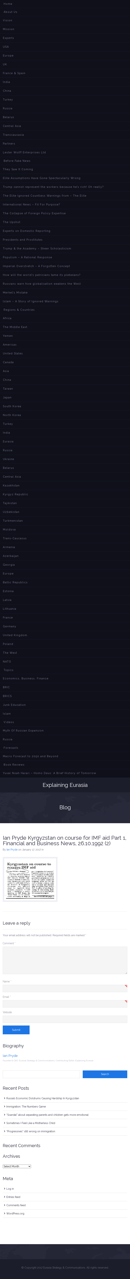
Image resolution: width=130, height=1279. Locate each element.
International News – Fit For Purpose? (31, 204)
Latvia (7, 600)
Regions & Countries (19, 309)
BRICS (7, 696)
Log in (10, 1188)
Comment (9, 943)
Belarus (8, 117)
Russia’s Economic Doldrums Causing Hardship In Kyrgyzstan (42, 1098)
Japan (7, 397)
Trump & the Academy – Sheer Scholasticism (37, 248)
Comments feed (16, 1205)
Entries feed (13, 1197)
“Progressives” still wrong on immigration (30, 1131)
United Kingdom (15, 635)
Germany (9, 626)
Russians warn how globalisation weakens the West (42, 283)
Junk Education (14, 704)
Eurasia (8, 441)
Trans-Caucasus (15, 538)
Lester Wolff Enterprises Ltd (24, 152)
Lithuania (9, 608)
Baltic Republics (15, 582)
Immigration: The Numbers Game (26, 1106)
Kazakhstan (11, 485)
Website (7, 1012)
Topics (9, 670)
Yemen (8, 335)
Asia (6, 371)
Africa (7, 318)
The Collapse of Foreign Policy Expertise (34, 213)
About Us (11, 11)
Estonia (8, 591)
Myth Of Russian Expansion (23, 730)
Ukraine (8, 459)
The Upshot (11, 222)
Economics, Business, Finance (26, 678)
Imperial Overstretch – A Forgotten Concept (36, 266)
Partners (9, 143)
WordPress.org (15, 1213)
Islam (7, 713)
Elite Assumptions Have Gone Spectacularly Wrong (42, 178)
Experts (8, 38)
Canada (8, 362)
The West (10, 652)
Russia (8, 108)
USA (6, 46)
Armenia (9, 547)
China (7, 90)
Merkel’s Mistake (15, 292)
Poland (8, 644)
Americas (10, 344)
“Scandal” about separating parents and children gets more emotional (47, 1114)
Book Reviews (14, 764)
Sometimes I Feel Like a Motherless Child (30, 1123)
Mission (8, 29)
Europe (8, 55)
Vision (7, 20)
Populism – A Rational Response (27, 257)
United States (13, 353)
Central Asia (12, 126)
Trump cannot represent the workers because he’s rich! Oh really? (53, 186)
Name (7, 981)
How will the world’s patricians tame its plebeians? (42, 274)
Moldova (9, 529)
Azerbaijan (11, 555)
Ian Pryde (12, 849)
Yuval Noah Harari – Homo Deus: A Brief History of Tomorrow (49, 773)
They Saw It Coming (18, 169)
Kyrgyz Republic (15, 494)
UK (5, 64)
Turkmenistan (13, 520)
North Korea (12, 415)
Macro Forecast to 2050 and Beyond (30, 756)
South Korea (12, 406)
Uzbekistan (11, 511)
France (8, 617)
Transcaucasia (13, 134)
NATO (7, 661)
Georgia (9, 564)
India (6, 82)
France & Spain (14, 73)
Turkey (8, 99)
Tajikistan (10, 503)
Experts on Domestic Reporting (27, 230)
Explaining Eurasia (65, 785)
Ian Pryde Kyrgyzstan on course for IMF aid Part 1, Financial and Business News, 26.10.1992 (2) (64, 840)
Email (7, 996)
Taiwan (8, 388)
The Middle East (15, 327)
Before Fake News (17, 160)
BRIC (6, 687)
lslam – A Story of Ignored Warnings (31, 301)
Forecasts (11, 747)
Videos (9, 722)
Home (8, 3)
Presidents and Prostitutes (23, 239)
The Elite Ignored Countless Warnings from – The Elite (45, 195)
